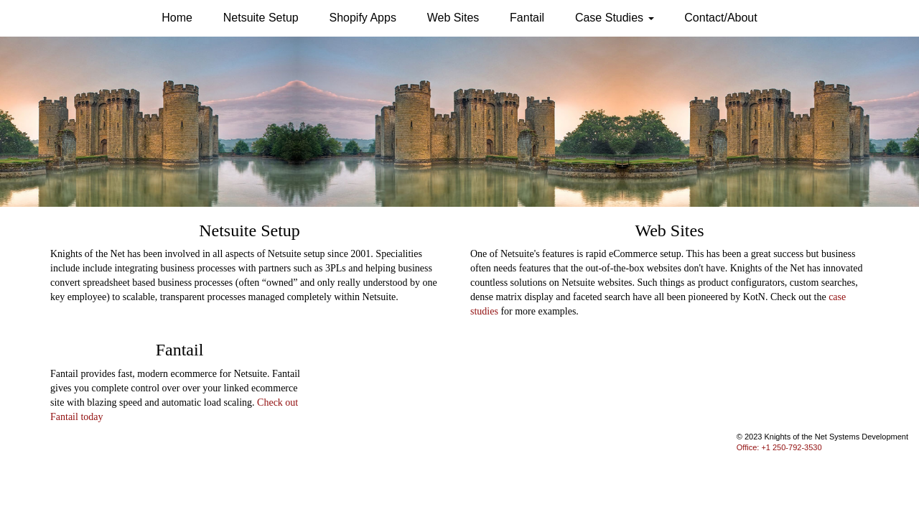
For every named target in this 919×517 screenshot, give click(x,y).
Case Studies (614, 17)
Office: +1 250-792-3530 (779, 447)
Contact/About (720, 17)
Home (177, 17)
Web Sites (453, 17)
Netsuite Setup (261, 17)
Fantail (527, 17)
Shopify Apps (363, 17)
